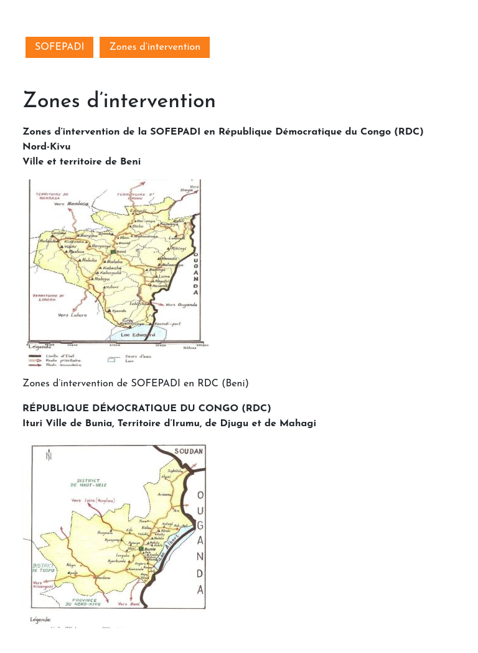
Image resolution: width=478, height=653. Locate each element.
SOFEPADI (59, 47)
